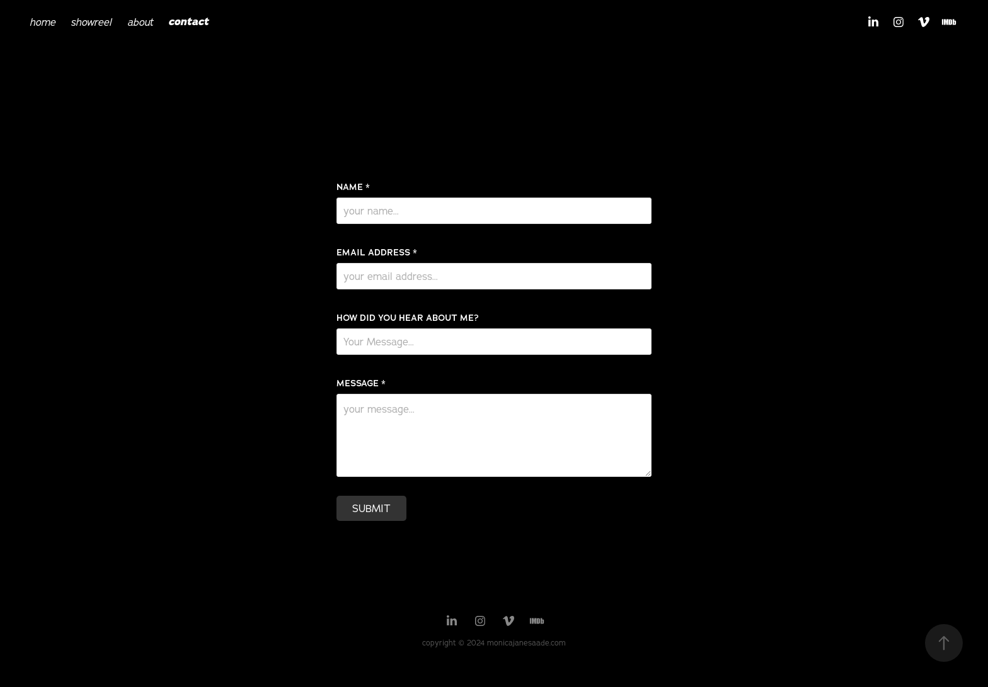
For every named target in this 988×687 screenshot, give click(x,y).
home (42, 22)
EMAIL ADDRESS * (376, 252)
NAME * (353, 186)
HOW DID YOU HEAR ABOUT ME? (407, 317)
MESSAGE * (361, 383)
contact (188, 21)
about (140, 22)
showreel (91, 22)
